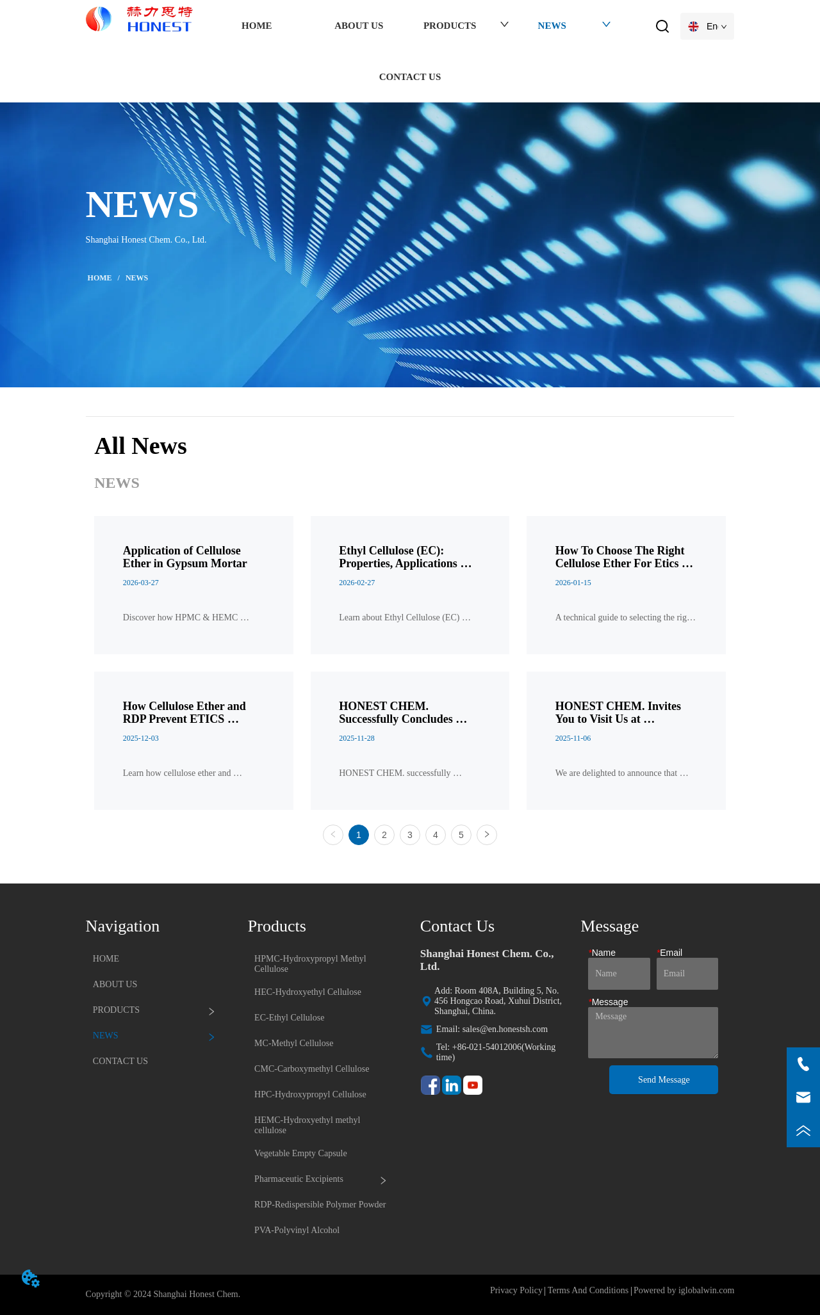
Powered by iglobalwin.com (684, 1290)
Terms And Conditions (588, 1290)
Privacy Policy (516, 1290)
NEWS (136, 277)
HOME (100, 277)
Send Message (664, 1080)
